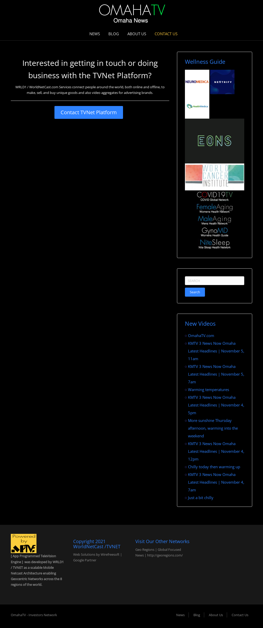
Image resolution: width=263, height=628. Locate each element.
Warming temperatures (208, 389)
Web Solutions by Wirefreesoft (96, 554)
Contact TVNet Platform (89, 112)
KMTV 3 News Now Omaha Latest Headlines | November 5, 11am (216, 351)
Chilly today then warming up (214, 466)
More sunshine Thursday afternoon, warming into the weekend (213, 428)
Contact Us (166, 33)
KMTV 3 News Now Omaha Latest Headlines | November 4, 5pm (216, 405)
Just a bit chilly (200, 497)
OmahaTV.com (201, 335)
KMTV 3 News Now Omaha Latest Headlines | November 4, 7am (216, 482)
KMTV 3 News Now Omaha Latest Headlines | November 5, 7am (216, 374)
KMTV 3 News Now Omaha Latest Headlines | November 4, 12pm (216, 451)
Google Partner (84, 560)
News (94, 33)
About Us (136, 33)
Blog (113, 33)
